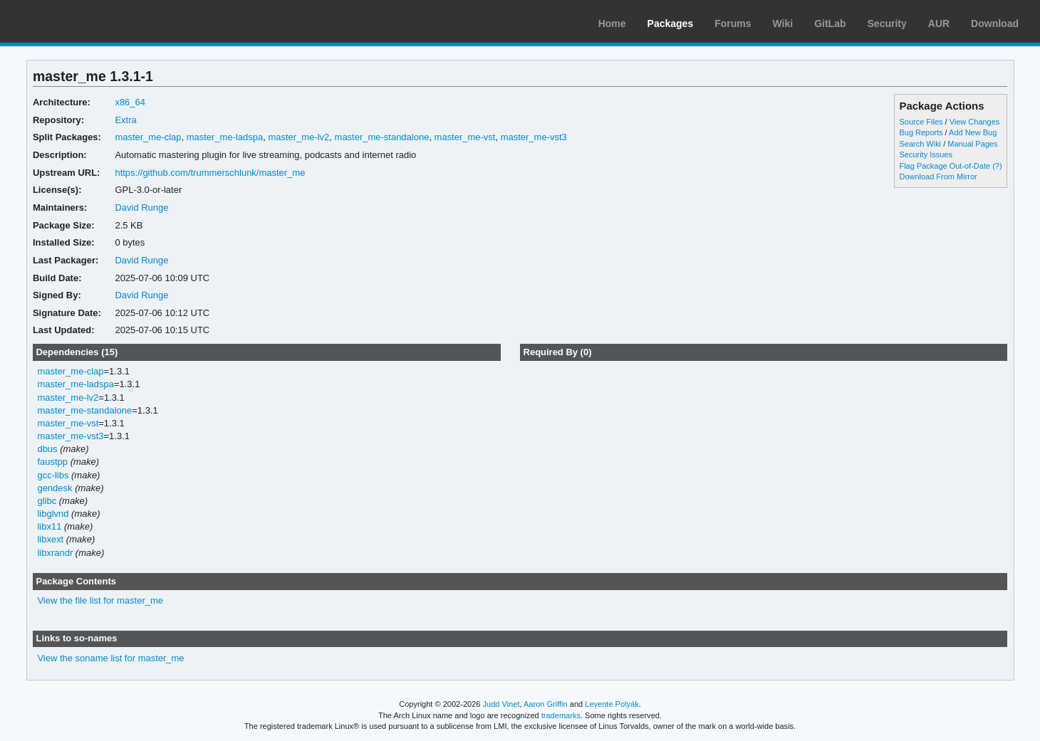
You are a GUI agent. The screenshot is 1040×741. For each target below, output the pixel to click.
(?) (997, 166)
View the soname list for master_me (110, 658)
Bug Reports (920, 132)
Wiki (783, 23)
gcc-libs (52, 475)
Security (887, 23)
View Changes (975, 121)
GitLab (830, 23)
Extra (125, 120)
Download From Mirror (938, 176)
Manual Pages (972, 144)
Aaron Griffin (546, 704)
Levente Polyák (611, 704)
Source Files (920, 121)
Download (995, 23)
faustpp (52, 461)
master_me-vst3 (534, 137)
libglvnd (52, 513)
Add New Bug (973, 132)
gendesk (54, 488)
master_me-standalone (382, 137)
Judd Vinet (501, 704)
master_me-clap (148, 137)
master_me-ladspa (225, 137)
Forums (732, 23)
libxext (50, 539)
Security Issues (925, 154)
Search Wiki (920, 144)
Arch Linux (78, 21)
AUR (939, 23)
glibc (46, 500)
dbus (47, 448)
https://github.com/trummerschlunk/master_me (210, 172)
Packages (671, 23)
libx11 (49, 526)
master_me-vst (465, 137)
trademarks (561, 715)
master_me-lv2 (298, 137)
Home (612, 23)
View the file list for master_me (100, 600)
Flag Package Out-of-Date (944, 166)
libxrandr (55, 552)
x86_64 (130, 102)
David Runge (141, 207)
